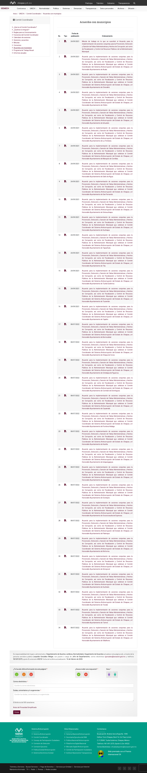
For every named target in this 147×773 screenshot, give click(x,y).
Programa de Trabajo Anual (23, 50)
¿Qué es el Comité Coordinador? (24, 27)
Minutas (16, 43)
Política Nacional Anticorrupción (77, 740)
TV (27, 769)
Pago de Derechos (47, 767)
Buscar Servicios (32, 767)
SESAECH (5, 8)
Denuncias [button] (78, 8)
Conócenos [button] (21, 8)
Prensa (40, 769)
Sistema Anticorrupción (42, 734)
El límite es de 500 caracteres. (24, 702)
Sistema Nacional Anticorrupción (78, 734)
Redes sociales (51, 769)
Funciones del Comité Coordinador (25, 35)
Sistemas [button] (66, 8)
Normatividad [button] (44, 8)
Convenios (16, 45)
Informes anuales (19, 53)
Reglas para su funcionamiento (24, 32)
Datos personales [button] (107, 8)
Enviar (17, 712)
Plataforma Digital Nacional (76, 743)
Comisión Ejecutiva (40, 747)
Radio (33, 769)
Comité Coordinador (33, 14)
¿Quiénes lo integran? (20, 30)
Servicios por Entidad (63, 767)
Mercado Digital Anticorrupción (77, 747)
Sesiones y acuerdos (20, 40)
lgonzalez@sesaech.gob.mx (115, 657)
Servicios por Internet (81, 767)
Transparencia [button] (91, 8)
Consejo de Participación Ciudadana (46, 740)
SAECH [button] (33, 8)
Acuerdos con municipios (22, 48)
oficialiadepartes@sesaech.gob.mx (123, 747)
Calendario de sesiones (21, 37)
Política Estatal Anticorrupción (44, 750)
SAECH (21, 14)
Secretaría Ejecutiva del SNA (76, 737)
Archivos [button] (121, 8)
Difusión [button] (131, 8)
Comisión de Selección (42, 743)
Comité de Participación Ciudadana (79, 750)
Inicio (15, 14)
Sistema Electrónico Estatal (43, 753)
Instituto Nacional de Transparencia (79, 753)
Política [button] (56, 8)
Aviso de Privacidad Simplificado (25, 707)
